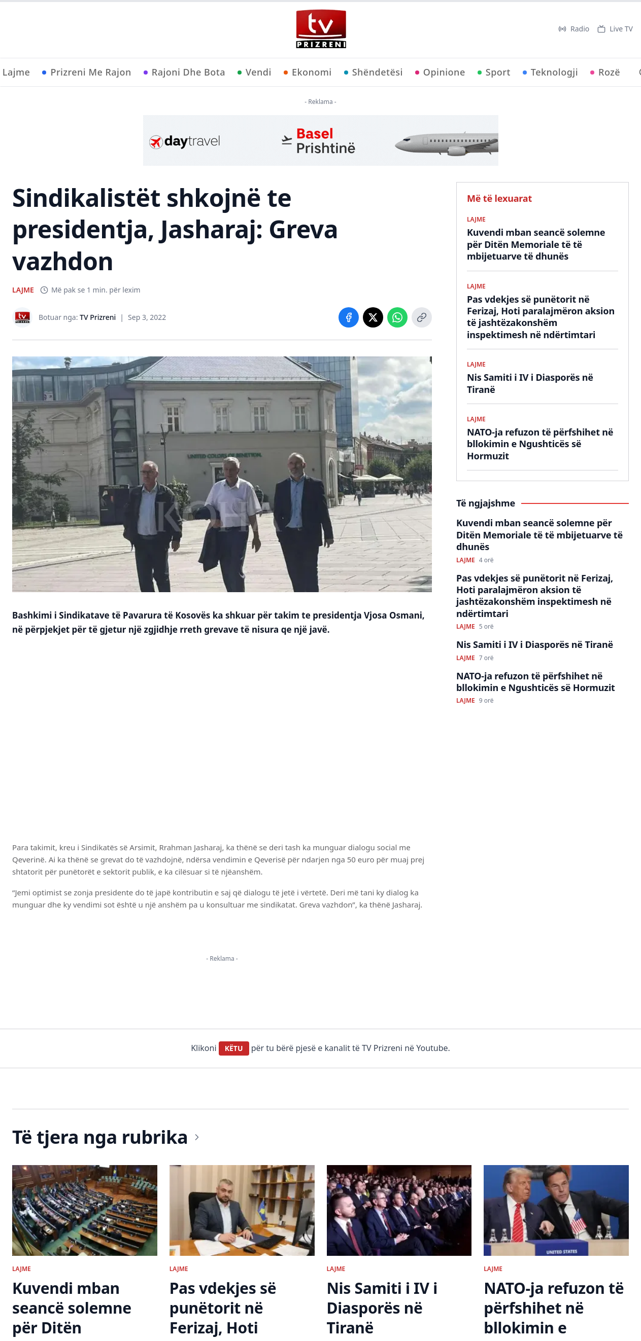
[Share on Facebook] (349, 317)
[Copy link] (422, 317)
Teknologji (550, 72)
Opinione (440, 72)
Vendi (255, 72)
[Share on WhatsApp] (397, 317)
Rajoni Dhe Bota (184, 72)
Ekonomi (308, 72)
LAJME (23, 290)
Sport (494, 72)
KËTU (234, 1048)
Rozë (605, 72)
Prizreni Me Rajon (86, 72)
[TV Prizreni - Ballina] (321, 29)
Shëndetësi (373, 72)
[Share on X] (373, 317)
